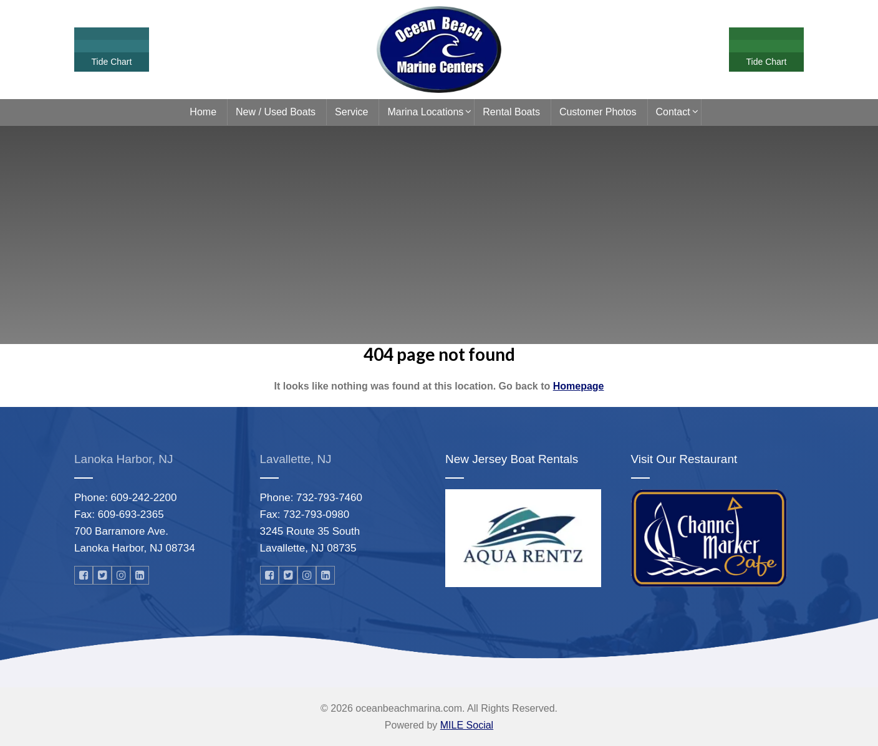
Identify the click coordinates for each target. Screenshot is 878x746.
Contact (673, 112)
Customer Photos (598, 112)
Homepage (578, 386)
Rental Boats (511, 112)
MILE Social (466, 725)
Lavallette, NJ (296, 459)
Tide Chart (112, 62)
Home (203, 112)
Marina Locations (425, 112)
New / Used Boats (276, 112)
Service (351, 112)
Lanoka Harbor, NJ (123, 459)
